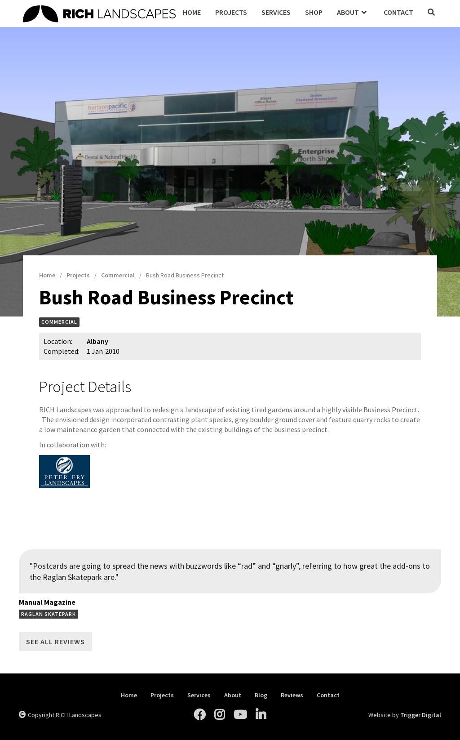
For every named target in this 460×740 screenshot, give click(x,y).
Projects (231, 12)
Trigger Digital (420, 715)
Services (276, 12)
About (232, 695)
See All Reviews (55, 641)
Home (192, 12)
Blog (261, 695)
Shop (314, 12)
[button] (353, 12)
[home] (99, 12)
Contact (398, 12)
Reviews (292, 695)
